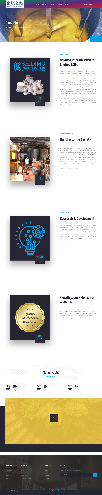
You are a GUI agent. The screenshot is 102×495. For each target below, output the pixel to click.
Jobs (22, 470)
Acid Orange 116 (10, 470)
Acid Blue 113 (9, 475)
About (44, 4)
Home (37, 4)
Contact (59, 4)
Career (67, 4)
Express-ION (61, 491)
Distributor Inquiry (26, 478)
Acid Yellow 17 (9, 473)
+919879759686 (87, 4)
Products (51, 4)
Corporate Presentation (27, 473)
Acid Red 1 (8, 478)
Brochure (23, 475)
